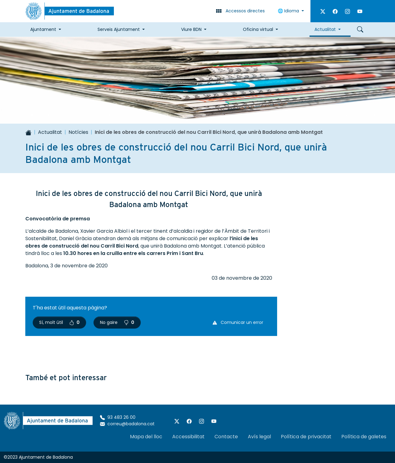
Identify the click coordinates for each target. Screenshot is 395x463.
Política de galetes (363, 436)
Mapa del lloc (146, 436)
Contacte (226, 436)
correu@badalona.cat (127, 424)
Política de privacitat (306, 436)
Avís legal (259, 436)
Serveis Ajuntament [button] (119, 29)
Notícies (78, 132)
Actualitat (50, 132)
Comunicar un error (238, 322)
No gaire (117, 322)
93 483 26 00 (117, 417)
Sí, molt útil (59, 322)
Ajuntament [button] (43, 29)
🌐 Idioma (289, 11)
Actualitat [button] (325, 29)
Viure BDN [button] (191, 29)
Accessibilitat (188, 436)
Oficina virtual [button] (258, 29)
